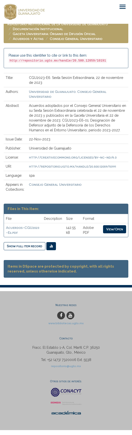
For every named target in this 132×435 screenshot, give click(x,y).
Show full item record (24, 246)
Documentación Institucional (38, 29)
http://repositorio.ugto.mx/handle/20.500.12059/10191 (72, 166)
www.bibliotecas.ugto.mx (66, 323)
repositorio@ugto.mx (66, 366)
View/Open (114, 229)
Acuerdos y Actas (28, 39)
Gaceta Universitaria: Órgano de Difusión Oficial (54, 34)
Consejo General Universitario (76, 39)
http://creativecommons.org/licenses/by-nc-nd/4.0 (73, 157)
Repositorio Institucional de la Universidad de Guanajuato (57, 24)
